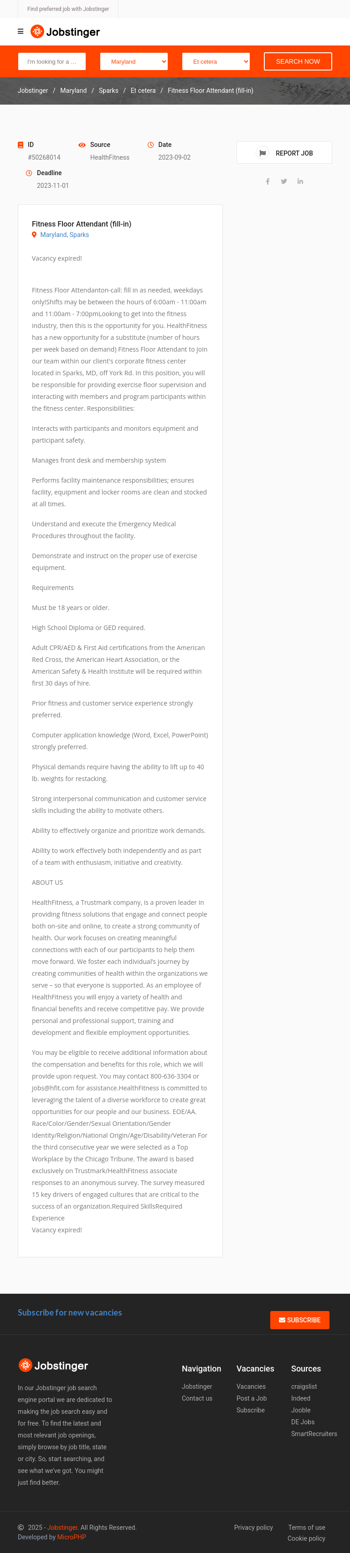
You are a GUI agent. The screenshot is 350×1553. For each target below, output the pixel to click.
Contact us (197, 1398)
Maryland (53, 234)
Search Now (298, 61)
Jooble (300, 1410)
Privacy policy (253, 1527)
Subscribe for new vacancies (70, 1312)
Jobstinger (197, 1386)
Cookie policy (306, 1538)
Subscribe (299, 1320)
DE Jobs (302, 1422)
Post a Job (252, 1398)
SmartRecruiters (314, 1433)
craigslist (304, 1386)
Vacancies (251, 1386)
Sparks (79, 234)
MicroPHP (71, 1537)
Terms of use (306, 1527)
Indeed (300, 1398)
